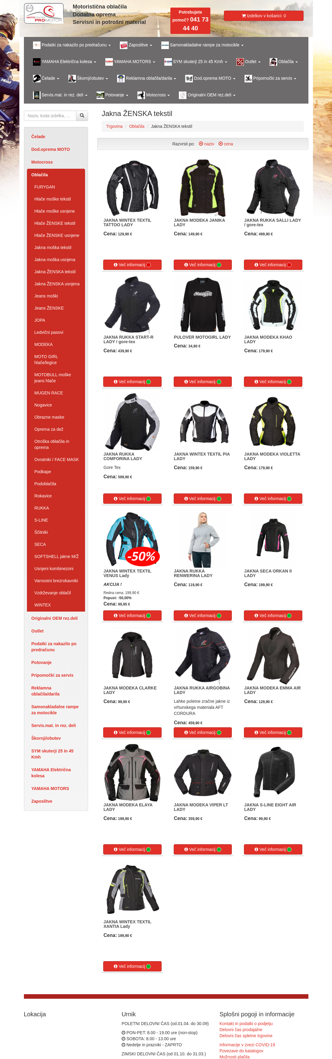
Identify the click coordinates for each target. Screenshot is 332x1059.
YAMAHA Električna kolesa (51, 772)
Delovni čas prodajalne (240, 1029)
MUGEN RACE (49, 392)
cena (226, 143)
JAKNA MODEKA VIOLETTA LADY (272, 456)
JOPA (40, 320)
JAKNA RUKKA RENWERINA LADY (193, 573)
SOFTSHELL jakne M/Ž (57, 556)
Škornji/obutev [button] (88, 78)
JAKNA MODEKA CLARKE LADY (130, 690)
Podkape (43, 471)
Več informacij (132, 264)
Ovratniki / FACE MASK (57, 459)
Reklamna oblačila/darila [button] (146, 78)
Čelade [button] (46, 78)
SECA (40, 544)
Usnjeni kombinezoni (54, 568)
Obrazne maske (49, 417)
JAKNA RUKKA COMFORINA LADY (123, 456)
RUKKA (42, 508)
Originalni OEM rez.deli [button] (207, 95)
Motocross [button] (153, 95)
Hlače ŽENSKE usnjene (57, 235)
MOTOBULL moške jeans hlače (53, 377)
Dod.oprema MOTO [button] (210, 78)
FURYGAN (45, 186)
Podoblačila (45, 483)
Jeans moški (46, 296)
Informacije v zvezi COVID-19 (247, 1044)
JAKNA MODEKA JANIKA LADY (199, 222)
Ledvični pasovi (49, 332)
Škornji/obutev (46, 738)
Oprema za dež (49, 429)
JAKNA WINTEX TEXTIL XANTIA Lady (127, 924)
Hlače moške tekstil (53, 199)
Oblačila (39, 174)
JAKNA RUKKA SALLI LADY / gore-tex (272, 222)
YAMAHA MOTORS (50, 788)
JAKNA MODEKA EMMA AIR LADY (272, 690)
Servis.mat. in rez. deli (53, 725)
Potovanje (41, 662)
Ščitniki (41, 532)
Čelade (38, 136)
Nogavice (43, 405)
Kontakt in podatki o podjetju (246, 1023)
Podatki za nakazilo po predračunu (54, 646)
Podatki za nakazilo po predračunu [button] (72, 45)
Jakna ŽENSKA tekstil (55, 271)
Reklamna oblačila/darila (45, 691)
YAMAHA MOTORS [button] (130, 62)
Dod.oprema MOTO (50, 149)
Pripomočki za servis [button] (270, 78)
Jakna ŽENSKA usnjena (57, 283)
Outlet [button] (248, 62)
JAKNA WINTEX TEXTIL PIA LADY (202, 456)
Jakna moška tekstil (53, 247)
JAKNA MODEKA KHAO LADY (268, 339)
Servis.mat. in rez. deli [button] (60, 95)
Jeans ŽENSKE (49, 308)
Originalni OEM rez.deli (54, 618)
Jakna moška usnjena (55, 259)
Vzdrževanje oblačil (53, 592)
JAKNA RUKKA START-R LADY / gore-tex (128, 339)
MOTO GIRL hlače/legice (46, 359)
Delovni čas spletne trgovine (245, 1035)
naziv (206, 143)
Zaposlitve (41, 801)
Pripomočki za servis (52, 675)
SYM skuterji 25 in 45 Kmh (52, 754)
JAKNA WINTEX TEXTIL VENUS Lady (127, 573)
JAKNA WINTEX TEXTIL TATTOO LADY (127, 222)
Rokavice (43, 495)
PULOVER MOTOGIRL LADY (202, 337)
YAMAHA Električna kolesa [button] (65, 62)
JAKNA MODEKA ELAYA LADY (128, 807)
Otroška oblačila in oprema (52, 444)
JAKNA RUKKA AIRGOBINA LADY (202, 690)
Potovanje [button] (112, 95)
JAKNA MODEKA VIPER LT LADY (201, 807)
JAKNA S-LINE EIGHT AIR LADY (270, 807)
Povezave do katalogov (241, 1050)
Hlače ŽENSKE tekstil (55, 223)
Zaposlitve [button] (136, 45)
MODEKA (44, 344)
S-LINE (41, 520)
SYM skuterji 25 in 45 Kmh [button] (195, 62)
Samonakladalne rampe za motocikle (55, 709)
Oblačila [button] (284, 62)
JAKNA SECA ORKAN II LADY (268, 573)
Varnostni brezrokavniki (56, 580)
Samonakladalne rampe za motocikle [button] (202, 45)
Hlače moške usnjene (55, 211)
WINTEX (43, 605)
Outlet (37, 631)
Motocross (42, 162)
